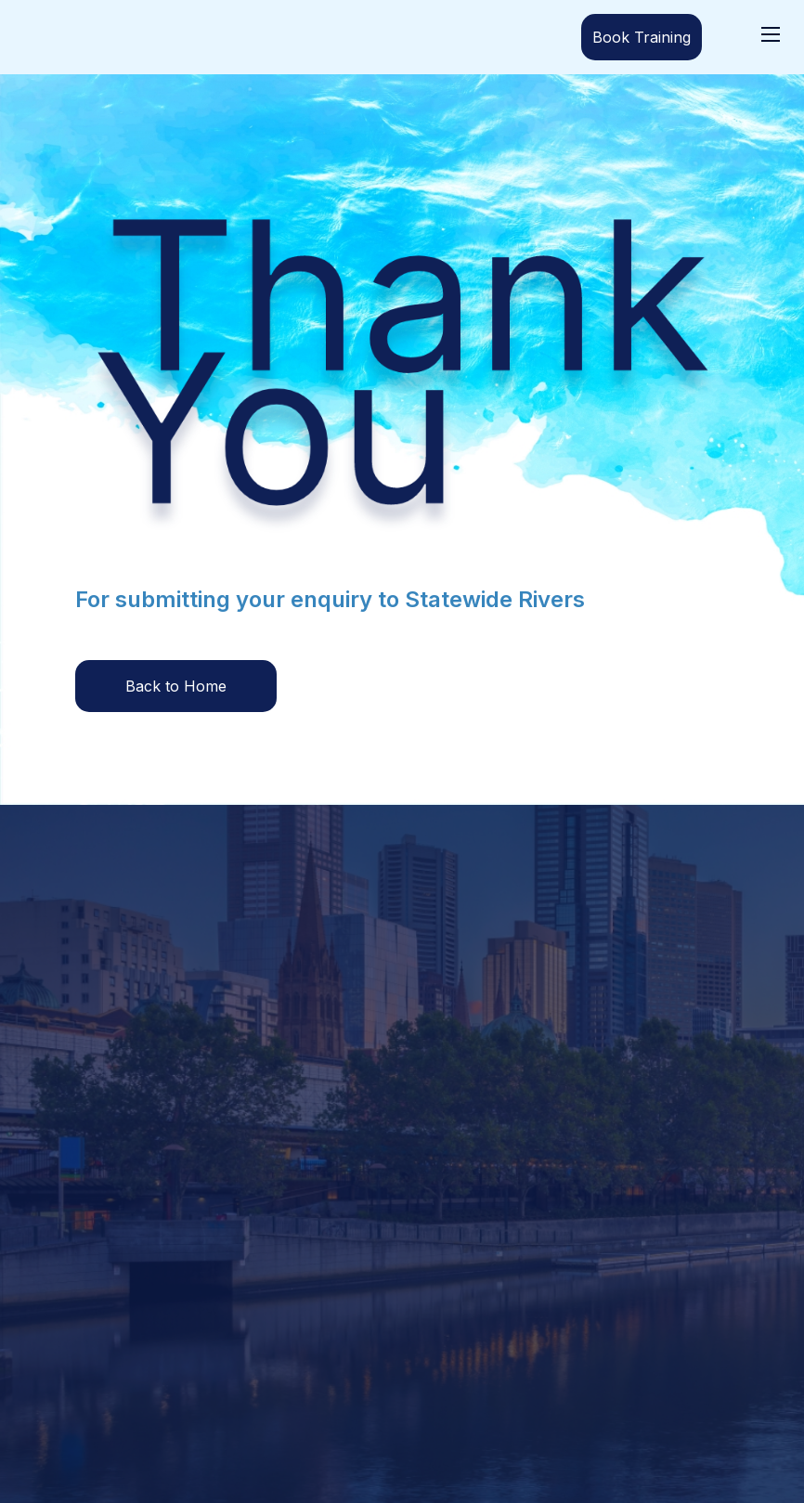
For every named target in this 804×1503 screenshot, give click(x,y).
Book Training (641, 37)
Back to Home (176, 686)
